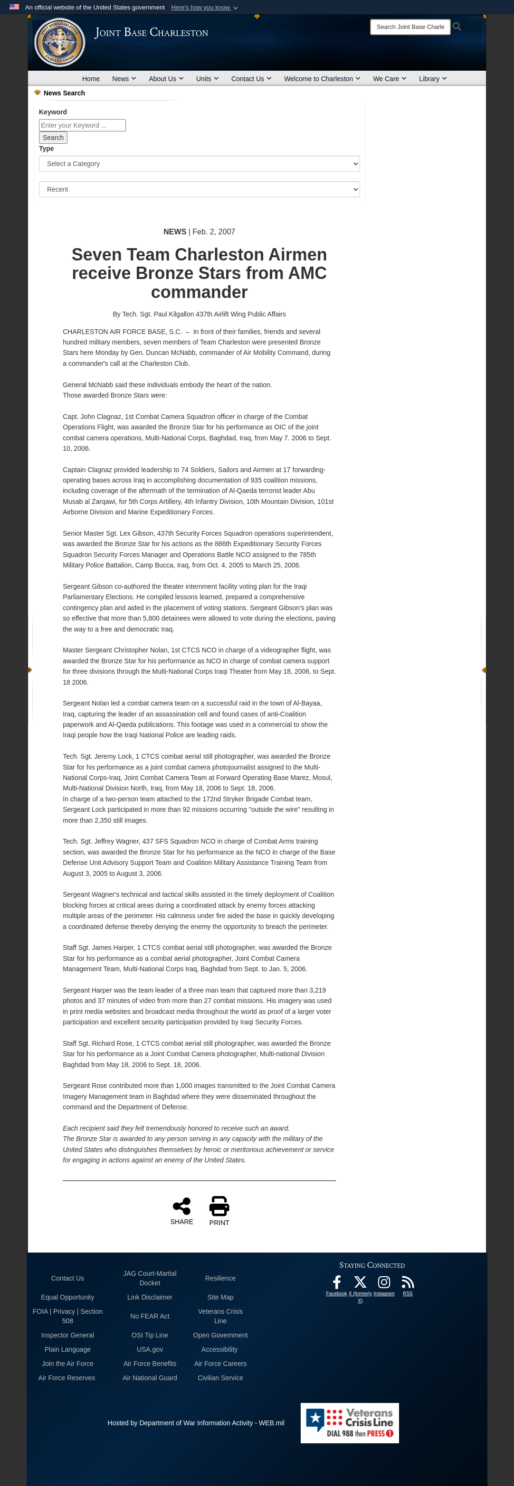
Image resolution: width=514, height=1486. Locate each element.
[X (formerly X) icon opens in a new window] (360, 1285)
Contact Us (251, 79)
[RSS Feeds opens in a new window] (408, 1285)
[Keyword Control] (82, 125)
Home (91, 79)
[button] (205, 7)
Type (46, 148)
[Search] (410, 27)
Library (433, 79)
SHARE (182, 1211)
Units (207, 79)
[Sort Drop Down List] (199, 189)
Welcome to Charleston (322, 79)
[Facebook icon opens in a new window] (337, 1285)
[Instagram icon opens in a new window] (384, 1285)
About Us (166, 79)
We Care (390, 79)
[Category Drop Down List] (199, 164)
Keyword (53, 112)
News (124, 79)
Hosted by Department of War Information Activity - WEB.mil (196, 1423)
